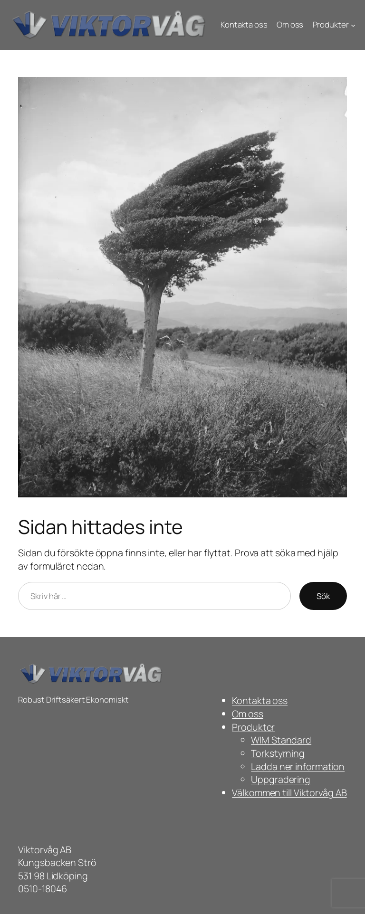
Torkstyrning (278, 753)
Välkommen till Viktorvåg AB (289, 792)
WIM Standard (281, 739)
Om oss (247, 713)
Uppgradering (280, 779)
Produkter (253, 727)
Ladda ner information (298, 766)
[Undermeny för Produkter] (353, 24)
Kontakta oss (260, 700)
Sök (323, 595)
